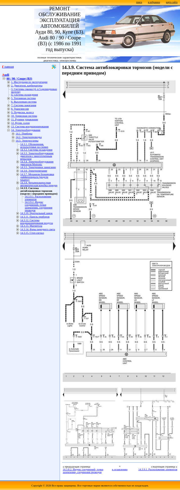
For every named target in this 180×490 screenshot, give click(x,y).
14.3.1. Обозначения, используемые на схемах (34, 145)
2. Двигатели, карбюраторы (26, 85)
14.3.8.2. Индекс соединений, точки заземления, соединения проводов (83, 471)
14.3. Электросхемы (27, 140)
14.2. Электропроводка (29, 137)
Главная (8, 66)
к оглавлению (119, 469)
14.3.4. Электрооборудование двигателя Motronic (37, 163)
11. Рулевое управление (24, 119)
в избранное (154, 2)
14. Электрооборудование (25, 130)
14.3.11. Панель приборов (35, 216)
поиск (139, 2)
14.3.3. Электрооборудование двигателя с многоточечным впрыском (37, 156)
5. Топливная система (23, 98)
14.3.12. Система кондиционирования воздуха (36, 221)
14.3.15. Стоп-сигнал (32, 232)
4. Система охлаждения (24, 94)
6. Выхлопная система (24, 101)
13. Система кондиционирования (30, 126)
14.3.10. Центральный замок (36, 213)
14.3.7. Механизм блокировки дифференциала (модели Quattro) (37, 177)
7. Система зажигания (23, 105)
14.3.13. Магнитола (31, 225)
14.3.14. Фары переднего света (37, 229)
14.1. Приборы (24, 133)
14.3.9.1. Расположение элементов (157, 469)
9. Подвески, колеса (22, 112)
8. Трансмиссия (20, 108)
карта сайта (171, 2)
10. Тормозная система (24, 115)
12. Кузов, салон (20, 123)
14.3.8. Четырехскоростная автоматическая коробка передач (38, 184)
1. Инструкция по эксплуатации (29, 82)
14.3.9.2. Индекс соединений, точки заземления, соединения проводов (38, 206)
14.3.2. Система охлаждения (36, 149)
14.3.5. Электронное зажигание (38, 167)
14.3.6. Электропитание (33, 170)
